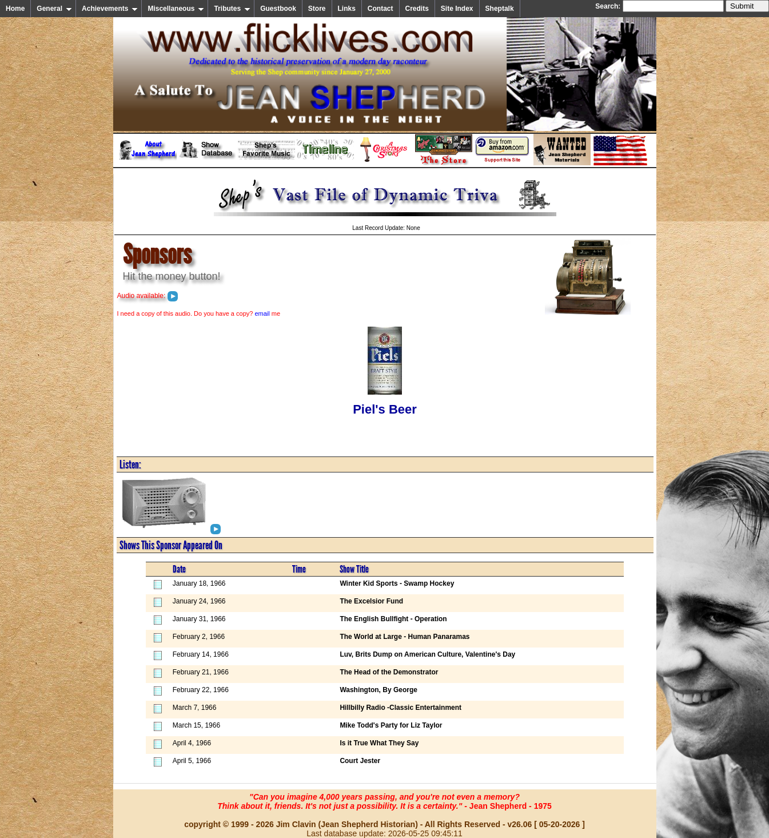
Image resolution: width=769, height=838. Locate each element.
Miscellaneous (176, 9)
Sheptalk (499, 9)
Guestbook (278, 9)
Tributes (232, 9)
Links (347, 9)
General (54, 9)
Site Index (457, 9)
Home (15, 9)
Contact (380, 9)
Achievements (110, 9)
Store (317, 9)
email (261, 313)
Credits (417, 9)
